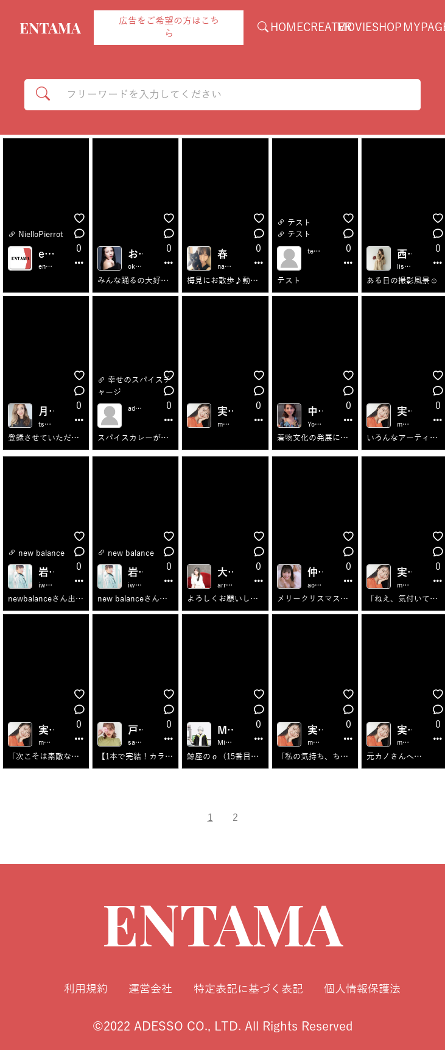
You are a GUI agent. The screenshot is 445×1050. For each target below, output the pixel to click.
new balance (41, 553)
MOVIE (354, 27)
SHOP (387, 27)
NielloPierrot (40, 234)
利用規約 (86, 989)
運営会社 (150, 989)
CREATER (327, 27)
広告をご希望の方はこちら (169, 28)
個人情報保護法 (362, 989)
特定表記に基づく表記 (248, 989)
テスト (299, 223)
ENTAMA (50, 27)
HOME (286, 27)
